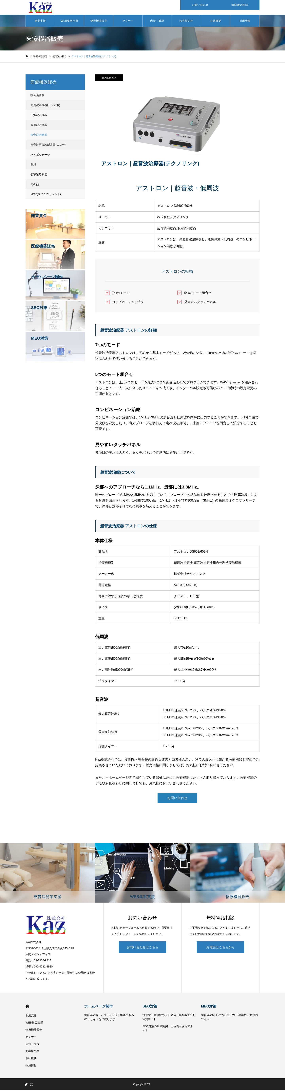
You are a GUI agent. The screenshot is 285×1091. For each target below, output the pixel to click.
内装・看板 (157, 21)
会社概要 (215, 21)
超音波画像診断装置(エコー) (48, 145)
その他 (34, 185)
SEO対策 (149, 1007)
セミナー (127, 21)
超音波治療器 (38, 135)
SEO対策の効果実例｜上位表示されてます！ (167, 1029)
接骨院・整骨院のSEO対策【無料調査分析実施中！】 (169, 1018)
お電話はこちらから (220, 948)
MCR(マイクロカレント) (45, 195)
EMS (33, 165)
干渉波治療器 (38, 116)
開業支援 (40, 21)
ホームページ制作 (98, 1007)
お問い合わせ (177, 799)
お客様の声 (186, 21)
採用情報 (244, 21)
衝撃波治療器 (38, 175)
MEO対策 (208, 1007)
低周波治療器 (109, 78)
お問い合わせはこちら (142, 948)
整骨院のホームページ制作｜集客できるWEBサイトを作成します (109, 1018)
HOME (27, 1007)
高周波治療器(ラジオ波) (45, 106)
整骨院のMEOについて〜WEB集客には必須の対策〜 (229, 1018)
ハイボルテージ (40, 155)
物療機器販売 (98, 21)
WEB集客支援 (69, 21)
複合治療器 (37, 96)
